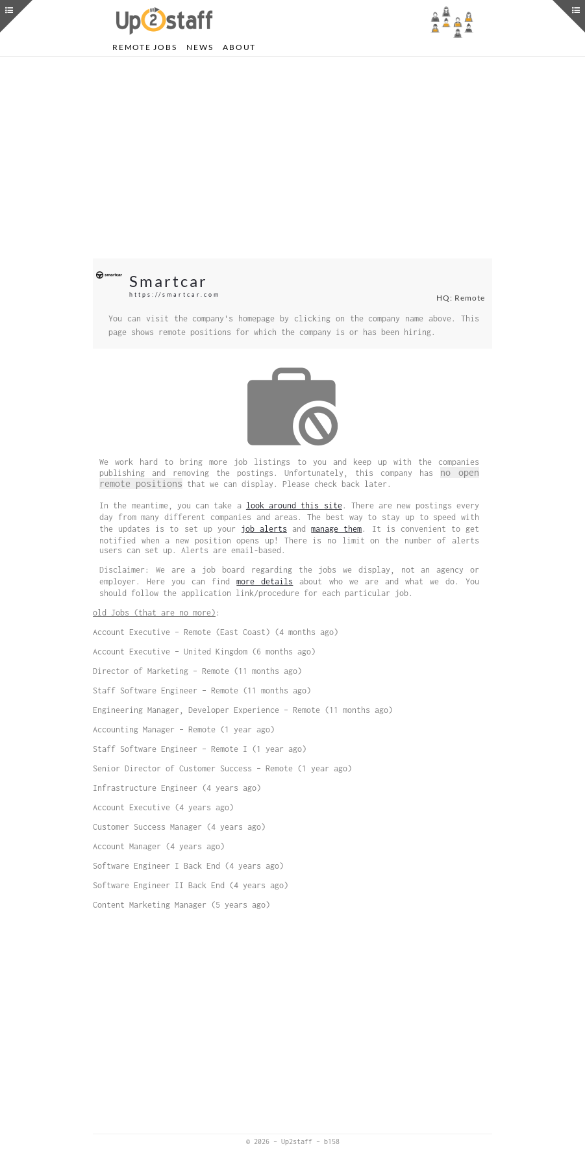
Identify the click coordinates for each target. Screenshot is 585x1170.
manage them (336, 529)
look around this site (294, 505)
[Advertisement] (292, 158)
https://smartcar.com (174, 294)
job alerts (264, 529)
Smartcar (168, 280)
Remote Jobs (144, 47)
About (239, 47)
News (199, 47)
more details (264, 581)
